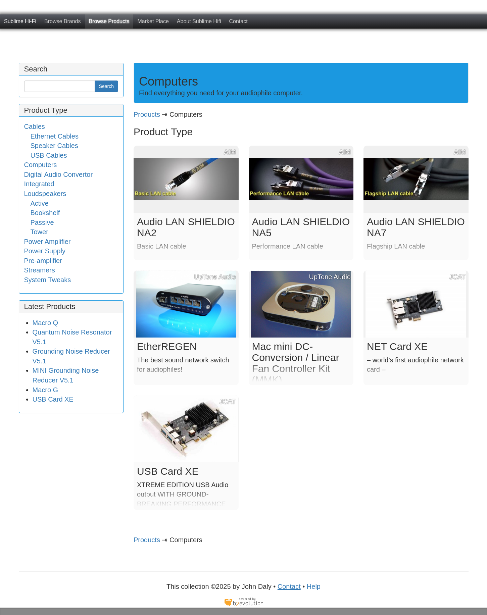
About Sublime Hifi (199, 21)
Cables (34, 126)
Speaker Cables (54, 145)
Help (314, 586)
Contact (238, 21)
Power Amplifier (47, 241)
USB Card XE (53, 399)
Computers (40, 164)
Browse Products (109, 21)
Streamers (39, 270)
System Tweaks (47, 280)
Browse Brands (62, 21)
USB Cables (49, 155)
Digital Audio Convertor (58, 174)
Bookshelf (45, 212)
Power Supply (44, 251)
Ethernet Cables (55, 136)
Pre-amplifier (43, 260)
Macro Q (45, 322)
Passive (42, 222)
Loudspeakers (45, 193)
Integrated (39, 184)
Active (40, 203)
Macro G (45, 390)
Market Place (152, 21)
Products (147, 114)
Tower (39, 232)
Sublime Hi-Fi (20, 21)
